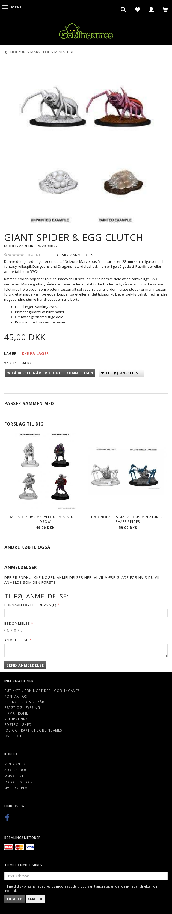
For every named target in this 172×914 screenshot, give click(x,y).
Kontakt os (15, 696)
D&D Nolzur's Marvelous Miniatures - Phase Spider (128, 519)
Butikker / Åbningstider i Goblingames (42, 690)
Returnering (16, 719)
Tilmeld (14, 899)
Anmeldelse (16, 640)
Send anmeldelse (25, 665)
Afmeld (35, 899)
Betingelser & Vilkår (24, 702)
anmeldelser (42, 255)
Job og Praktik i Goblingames (33, 730)
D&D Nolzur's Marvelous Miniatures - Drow (45, 519)
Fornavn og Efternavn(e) (30, 604)
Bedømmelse (17, 623)
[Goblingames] (86, 30)
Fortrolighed (18, 724)
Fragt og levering (22, 707)
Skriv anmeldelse (78, 255)
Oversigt (13, 736)
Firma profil (16, 713)
